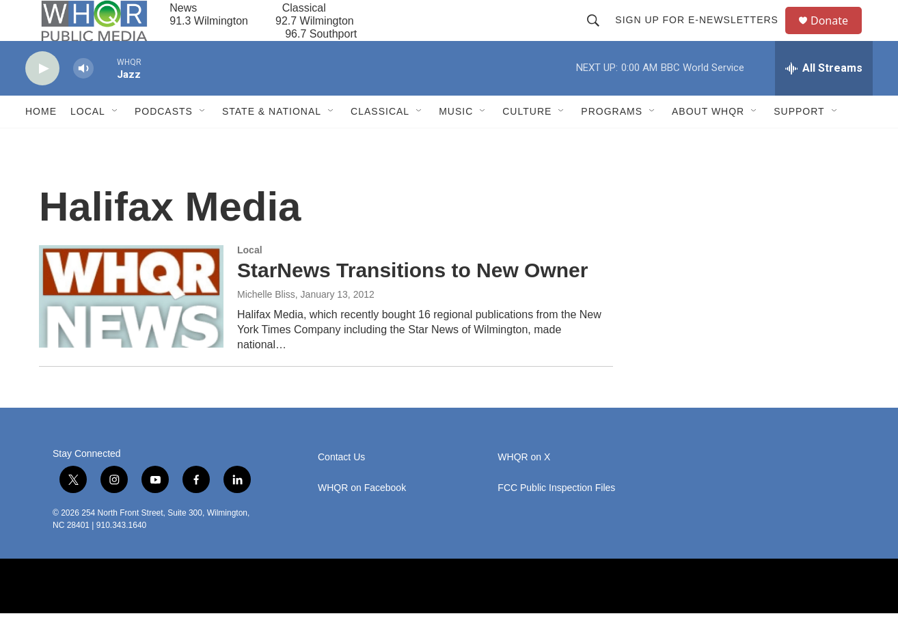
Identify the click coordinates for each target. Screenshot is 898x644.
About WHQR (708, 142)
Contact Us (341, 488)
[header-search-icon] (599, 35)
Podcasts (164, 142)
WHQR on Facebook (362, 519)
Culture (527, 142)
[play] (42, 99)
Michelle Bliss (266, 325)
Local (87, 142)
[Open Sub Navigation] (115, 142)
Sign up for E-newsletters (703, 35)
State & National (271, 142)
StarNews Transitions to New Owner (412, 301)
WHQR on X (524, 488)
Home (41, 142)
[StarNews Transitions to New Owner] (131, 327)
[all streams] (824, 99)
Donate (838, 36)
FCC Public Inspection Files (556, 519)
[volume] (83, 99)
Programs (611, 142)
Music (456, 142)
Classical (380, 142)
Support (799, 142)
